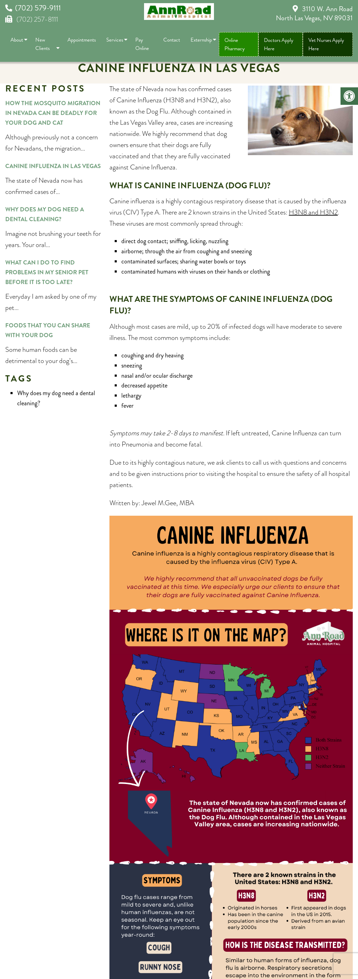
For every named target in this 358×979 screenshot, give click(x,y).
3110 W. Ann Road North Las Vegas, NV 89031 (314, 13)
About (16, 40)
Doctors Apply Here (278, 44)
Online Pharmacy (234, 44)
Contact (171, 40)
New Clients (42, 44)
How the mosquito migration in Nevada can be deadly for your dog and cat (52, 113)
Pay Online (142, 44)
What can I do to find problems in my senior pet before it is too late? (46, 272)
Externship (201, 40)
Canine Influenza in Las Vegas (53, 166)
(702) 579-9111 (38, 7)
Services (114, 40)
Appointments (81, 40)
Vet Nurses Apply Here (326, 44)
